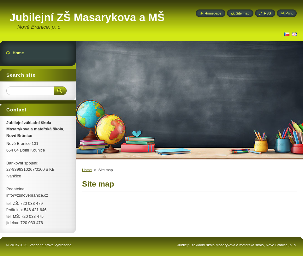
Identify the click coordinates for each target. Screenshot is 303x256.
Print (289, 13)
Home (87, 170)
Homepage (213, 13)
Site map (242, 13)
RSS (267, 13)
